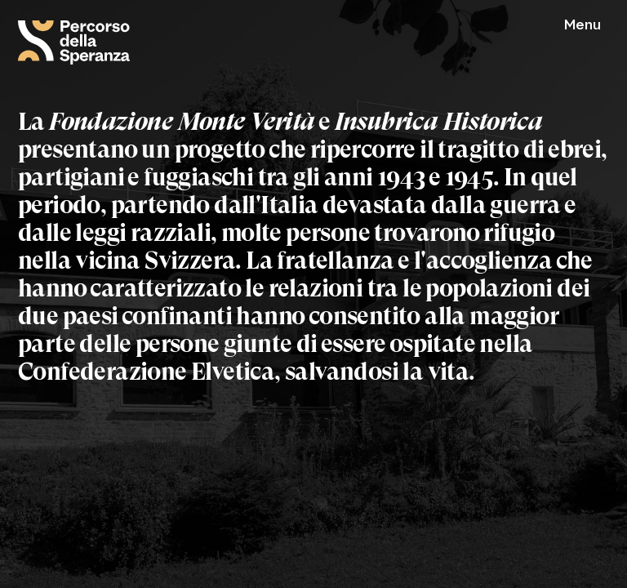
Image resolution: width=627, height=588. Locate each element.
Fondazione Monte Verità (181, 121)
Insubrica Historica (439, 121)
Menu (582, 24)
